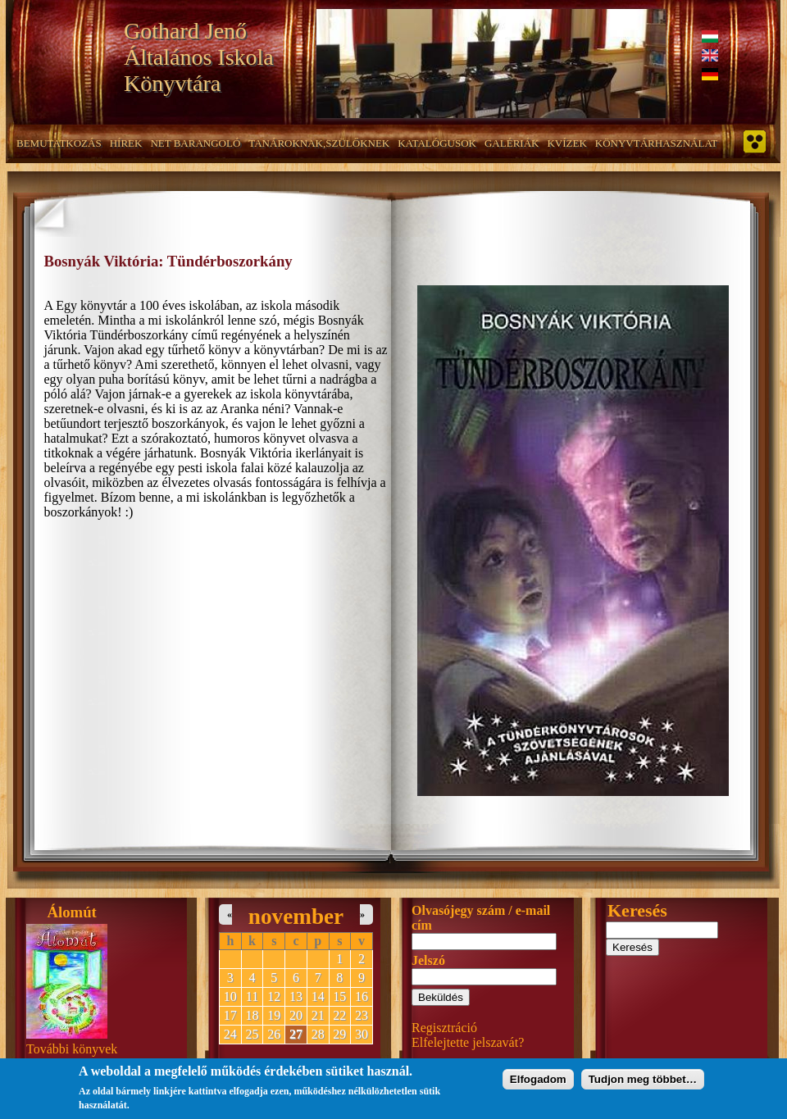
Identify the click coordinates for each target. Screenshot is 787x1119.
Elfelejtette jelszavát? (468, 1042)
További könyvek (71, 1049)
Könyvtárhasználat (656, 143)
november (295, 916)
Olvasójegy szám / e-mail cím (481, 917)
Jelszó (428, 960)
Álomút (72, 912)
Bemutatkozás (59, 143)
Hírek (126, 143)
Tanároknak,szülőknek (318, 143)
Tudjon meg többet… (643, 1083)
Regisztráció (444, 1028)
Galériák (511, 143)
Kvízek (566, 143)
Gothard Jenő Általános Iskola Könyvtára (199, 57)
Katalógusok (437, 143)
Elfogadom (538, 1083)
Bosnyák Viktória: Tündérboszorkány (168, 261)
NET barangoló (195, 143)
